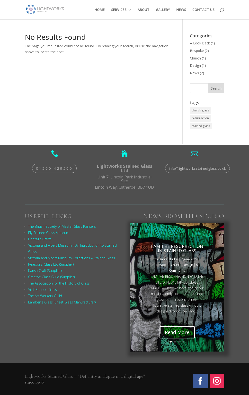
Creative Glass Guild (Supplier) (51, 277)
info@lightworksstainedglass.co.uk (197, 168)
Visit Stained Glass (42, 289)
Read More (177, 337)
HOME (100, 10)
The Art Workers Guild (45, 296)
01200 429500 (54, 168)
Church (195, 58)
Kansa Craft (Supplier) (45, 270)
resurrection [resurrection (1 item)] (200, 118)
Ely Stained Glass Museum (48, 232)
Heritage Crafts (40, 239)
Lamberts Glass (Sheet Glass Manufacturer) (62, 302)
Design (195, 65)
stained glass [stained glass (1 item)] (201, 126)
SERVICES (118, 10)
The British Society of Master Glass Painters (62, 226)
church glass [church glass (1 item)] (200, 110)
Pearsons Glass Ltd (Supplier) (51, 264)
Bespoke (197, 50)
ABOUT (144, 10)
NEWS (181, 10)
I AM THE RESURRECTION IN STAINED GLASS (177, 253)
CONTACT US (203, 10)
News (194, 73)
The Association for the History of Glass (59, 283)
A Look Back (200, 43)
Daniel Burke (168, 264)
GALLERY (163, 10)
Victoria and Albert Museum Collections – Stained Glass (71, 258)
